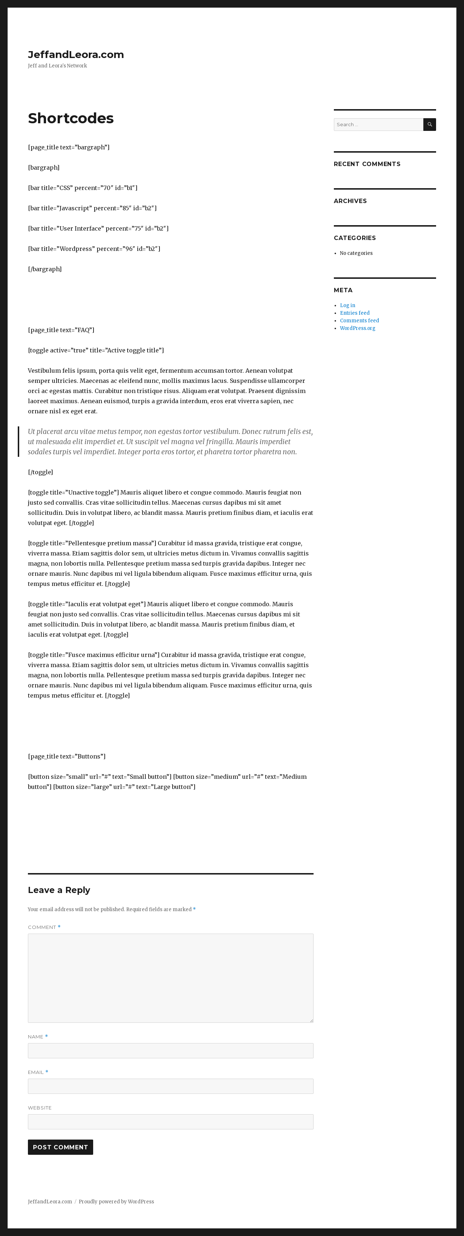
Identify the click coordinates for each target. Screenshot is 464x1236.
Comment (44, 927)
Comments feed (359, 321)
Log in (347, 305)
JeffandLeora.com (76, 54)
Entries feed (355, 313)
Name (38, 1037)
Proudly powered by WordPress (116, 1202)
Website (40, 1108)
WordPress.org (358, 328)
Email (38, 1072)
